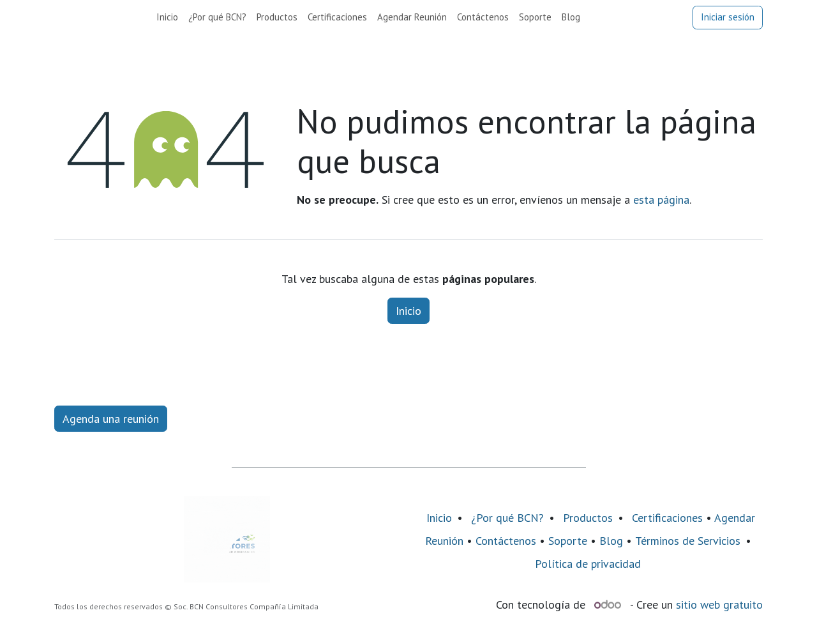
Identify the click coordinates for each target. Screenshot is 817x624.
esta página (661, 199)
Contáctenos (506, 540)
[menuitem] (167, 17)
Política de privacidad (588, 563)
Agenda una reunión (111, 418)
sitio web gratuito (719, 604)
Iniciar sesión (727, 17)
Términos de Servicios (687, 540)
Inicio (408, 310)
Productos (588, 517)
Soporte (567, 540)
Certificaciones (667, 517)
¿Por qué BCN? (507, 517)
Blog (612, 540)
